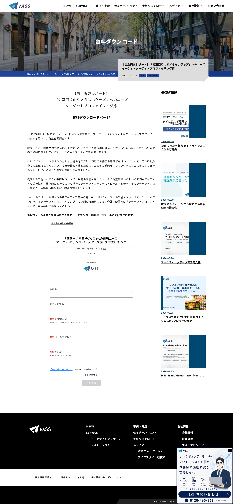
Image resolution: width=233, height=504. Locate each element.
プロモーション (100, 445)
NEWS (67, 6)
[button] (54, 246)
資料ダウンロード (153, 6)
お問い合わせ (216, 6)
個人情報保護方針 (44, 477)
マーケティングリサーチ (106, 439)
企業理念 (187, 439)
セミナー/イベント (126, 6)
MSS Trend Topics (150, 451)
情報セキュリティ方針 (72, 477)
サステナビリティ (193, 445)
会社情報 (187, 432)
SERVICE (82, 6)
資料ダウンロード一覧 (46, 74)
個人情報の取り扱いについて (106, 477)
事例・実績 (103, 6)
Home (30, 74)
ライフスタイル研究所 (152, 457)
